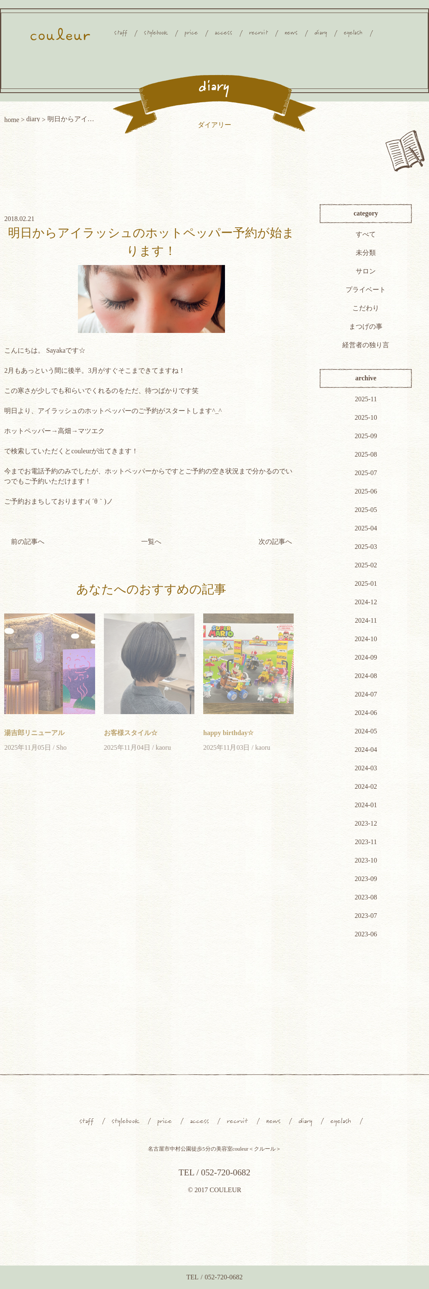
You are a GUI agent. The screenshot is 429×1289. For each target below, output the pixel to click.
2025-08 (366, 454)
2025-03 (366, 546)
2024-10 (366, 638)
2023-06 (366, 934)
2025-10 (366, 417)
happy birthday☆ (228, 732)
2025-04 (366, 528)
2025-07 (366, 472)
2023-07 (366, 915)
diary (33, 118)
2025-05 (366, 509)
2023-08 (366, 897)
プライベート (366, 289)
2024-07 (366, 694)
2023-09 (366, 878)
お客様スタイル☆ (131, 732)
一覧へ (151, 541)
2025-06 (366, 491)
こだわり (365, 308)
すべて (366, 234)
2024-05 (366, 731)
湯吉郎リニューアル (34, 732)
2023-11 (366, 841)
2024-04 (366, 749)
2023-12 (366, 823)
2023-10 (366, 860)
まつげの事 (365, 326)
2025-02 (366, 565)
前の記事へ (27, 541)
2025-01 (366, 583)
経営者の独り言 (365, 344)
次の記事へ (275, 541)
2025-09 (366, 435)
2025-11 (366, 399)
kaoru (163, 747)
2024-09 (366, 657)
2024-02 (366, 786)
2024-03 (366, 768)
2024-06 (366, 712)
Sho (61, 747)
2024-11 (366, 620)
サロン (366, 271)
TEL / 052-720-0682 (214, 1172)
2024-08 (366, 675)
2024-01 (366, 804)
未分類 (366, 252)
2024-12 (366, 602)
